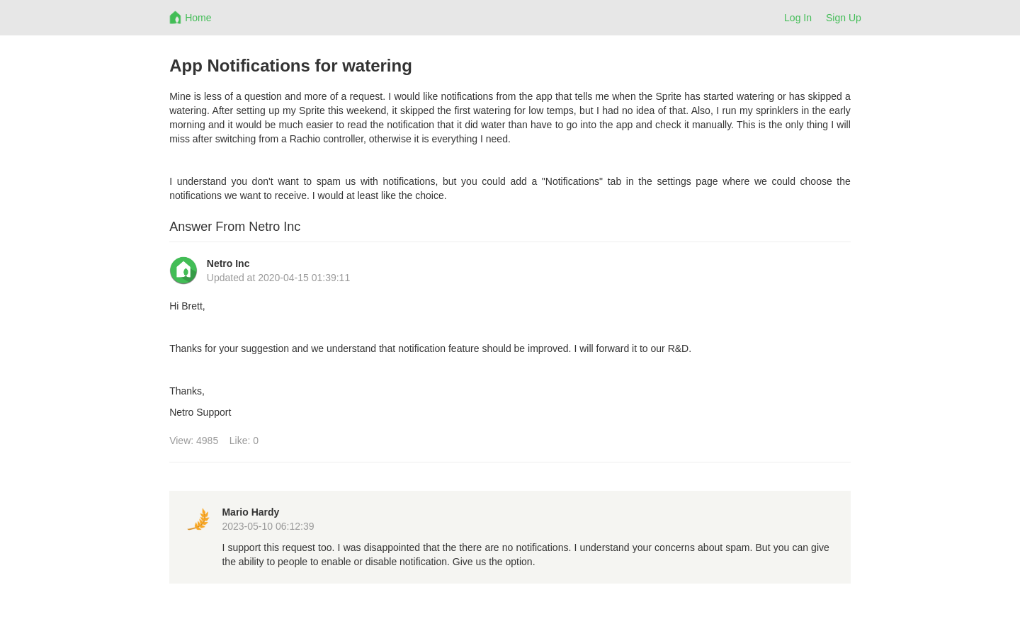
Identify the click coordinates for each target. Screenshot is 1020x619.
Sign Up (843, 17)
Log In (798, 17)
